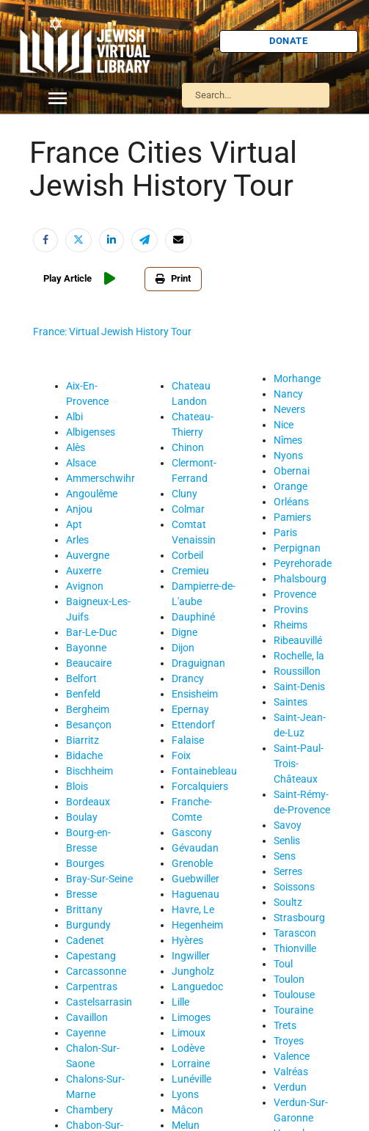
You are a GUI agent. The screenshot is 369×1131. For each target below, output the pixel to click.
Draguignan (198, 663)
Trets (285, 1025)
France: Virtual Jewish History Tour (112, 331)
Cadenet (85, 940)
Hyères (187, 940)
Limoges (191, 1017)
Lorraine (191, 1063)
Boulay (82, 817)
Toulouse (294, 994)
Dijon (183, 648)
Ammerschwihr (100, 478)
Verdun (290, 1087)
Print (173, 278)
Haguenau (195, 894)
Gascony (192, 832)
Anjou (79, 509)
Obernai (292, 471)
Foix (181, 755)
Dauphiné (193, 617)
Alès (75, 447)
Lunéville (191, 1079)
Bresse (81, 894)
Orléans (291, 502)
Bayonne (86, 648)
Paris (285, 532)
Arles (77, 540)
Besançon (89, 725)
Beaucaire (89, 663)
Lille (180, 1002)
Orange (290, 486)
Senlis (287, 840)
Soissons (294, 887)
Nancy (288, 394)
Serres (288, 871)
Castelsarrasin (99, 1002)
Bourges (85, 863)
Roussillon (297, 671)
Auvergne (87, 555)
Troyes (289, 1041)
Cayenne (86, 1033)
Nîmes (288, 440)
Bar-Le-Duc (91, 632)
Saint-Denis (299, 686)
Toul (283, 964)
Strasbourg (299, 917)
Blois (77, 786)
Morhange (297, 378)
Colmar (188, 509)
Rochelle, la (299, 656)
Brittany (84, 909)
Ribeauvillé (298, 640)
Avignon (84, 586)
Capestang (91, 956)
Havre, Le (193, 909)
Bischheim (89, 771)
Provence (295, 594)
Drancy (188, 678)
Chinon (188, 447)
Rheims (290, 625)
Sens (285, 856)
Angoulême (91, 493)
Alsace (81, 463)
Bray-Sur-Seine (99, 879)
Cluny (184, 493)
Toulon (289, 979)
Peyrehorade (303, 563)
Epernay (190, 709)
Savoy (288, 825)
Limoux (188, 1033)
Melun (186, 1125)
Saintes (290, 702)
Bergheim (87, 709)
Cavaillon (87, 1017)
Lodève (188, 1048)
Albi (74, 416)
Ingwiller (191, 956)
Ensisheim (195, 694)
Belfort (81, 678)
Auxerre (83, 571)
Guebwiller (195, 879)
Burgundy (88, 925)
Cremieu (190, 571)
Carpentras (91, 986)
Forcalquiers (200, 786)
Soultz (288, 902)
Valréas (291, 1071)
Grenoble (192, 863)
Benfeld (83, 694)
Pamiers (292, 517)
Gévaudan (195, 848)
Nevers (289, 409)
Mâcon (187, 1110)
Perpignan (297, 548)
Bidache (84, 755)
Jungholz (193, 971)
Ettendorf (193, 725)
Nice (283, 425)
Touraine (293, 1010)
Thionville (295, 948)
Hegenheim (197, 925)
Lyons (185, 1094)
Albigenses (90, 432)
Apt (74, 524)
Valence (292, 1056)
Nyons (288, 455)
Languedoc (197, 986)
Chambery (89, 1110)
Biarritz (82, 740)
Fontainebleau (204, 771)
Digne (184, 632)
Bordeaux (88, 802)
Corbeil (187, 555)
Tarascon (295, 933)
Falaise (188, 740)
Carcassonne (96, 971)
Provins (291, 609)
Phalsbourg (300, 579)
